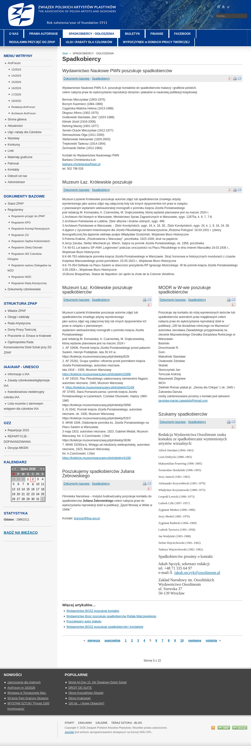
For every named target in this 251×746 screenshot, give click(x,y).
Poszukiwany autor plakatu (83, 621)
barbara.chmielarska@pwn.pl (81, 164)
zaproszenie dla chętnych (23, 682)
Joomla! (69, 732)
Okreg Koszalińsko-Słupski (85, 693)
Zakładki (85, 722)
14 (23, 489)
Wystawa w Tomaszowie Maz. (26, 693)
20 (18, 494)
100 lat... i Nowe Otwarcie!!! (86, 703)
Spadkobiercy (101, 78)
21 (23, 494)
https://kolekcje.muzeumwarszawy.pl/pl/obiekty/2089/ (96, 374)
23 (32, 494)
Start (65, 53)
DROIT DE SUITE (80, 687)
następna (194, 640)
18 (42, 489)
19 (13, 494)
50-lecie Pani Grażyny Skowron (27, 698)
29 (28, 499)
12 (13, 489)
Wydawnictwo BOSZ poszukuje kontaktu (92, 611)
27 (18, 499)
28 (23, 499)
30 (32, 499)
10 (182, 640)
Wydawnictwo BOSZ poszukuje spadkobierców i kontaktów (104, 627)
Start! (70, 722)
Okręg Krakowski (79, 698)
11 (42, 484)
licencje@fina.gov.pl (87, 518)
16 (32, 489)
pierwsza (94, 640)
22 (28, 494)
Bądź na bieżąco (21, 532)
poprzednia (112, 640)
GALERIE (102, 722)
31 (37, 499)
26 (13, 499)
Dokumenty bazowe (76, 78)
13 (18, 489)
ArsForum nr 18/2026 (21, 687)
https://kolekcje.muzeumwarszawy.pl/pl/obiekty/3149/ (99, 387)
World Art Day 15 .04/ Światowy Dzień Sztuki (97, 682)
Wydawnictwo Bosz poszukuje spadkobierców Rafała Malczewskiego (111, 616)
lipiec (24, 469)
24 (37, 494)
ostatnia (211, 640)
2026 (32, 469)
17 (37, 489)
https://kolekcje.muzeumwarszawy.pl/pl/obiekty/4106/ (96, 458)
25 (42, 494)
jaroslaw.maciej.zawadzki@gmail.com (183, 400)
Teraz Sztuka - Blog (126, 722)
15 (28, 489)
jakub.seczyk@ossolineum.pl (197, 573)
